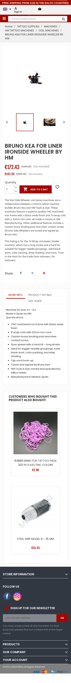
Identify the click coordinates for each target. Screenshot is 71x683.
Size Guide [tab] (35, 301)
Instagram (17, 596)
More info (16, 295)
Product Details (40, 295)
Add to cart (35, 189)
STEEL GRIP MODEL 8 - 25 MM (35, 539)
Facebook (7, 596)
